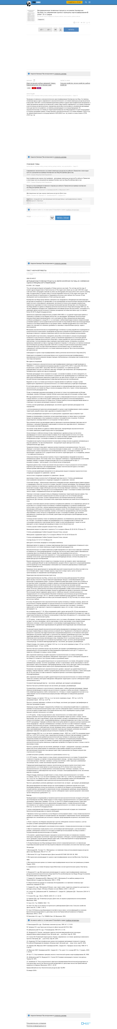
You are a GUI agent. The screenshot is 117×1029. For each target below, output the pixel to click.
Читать (71, 30)
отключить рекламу (60, 74)
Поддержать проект (74, 2)
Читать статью (63, 218)
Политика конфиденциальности (36, 1026)
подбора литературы (72, 920)
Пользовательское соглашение (36, 1023)
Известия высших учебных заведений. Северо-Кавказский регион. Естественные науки (41, 84)
